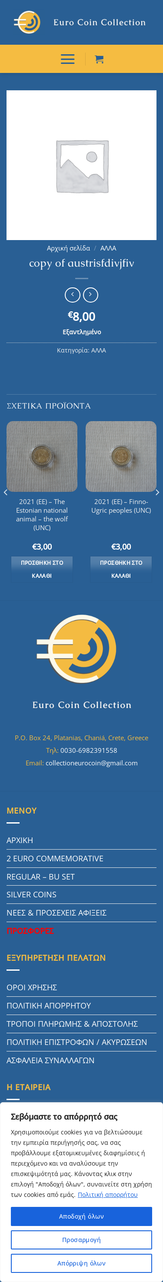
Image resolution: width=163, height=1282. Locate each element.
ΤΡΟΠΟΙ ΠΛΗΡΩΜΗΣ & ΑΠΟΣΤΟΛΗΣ (72, 1023)
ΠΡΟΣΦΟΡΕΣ (30, 931)
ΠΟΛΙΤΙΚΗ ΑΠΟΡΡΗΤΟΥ (49, 1005)
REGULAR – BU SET (41, 876)
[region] (81, 1192)
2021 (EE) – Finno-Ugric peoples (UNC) (121, 506)
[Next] (157, 510)
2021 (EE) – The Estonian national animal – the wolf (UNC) (42, 515)
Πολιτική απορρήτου (108, 1194)
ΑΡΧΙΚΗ (20, 840)
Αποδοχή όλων (81, 1216)
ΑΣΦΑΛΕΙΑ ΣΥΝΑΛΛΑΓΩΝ (51, 1060)
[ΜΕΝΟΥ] (68, 59)
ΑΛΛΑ (108, 248)
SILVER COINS (32, 894)
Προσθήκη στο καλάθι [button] (42, 569)
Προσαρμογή (81, 1240)
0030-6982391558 (88, 750)
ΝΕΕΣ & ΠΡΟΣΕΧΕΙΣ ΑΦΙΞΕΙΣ (56, 912)
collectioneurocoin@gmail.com (92, 762)
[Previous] (6, 510)
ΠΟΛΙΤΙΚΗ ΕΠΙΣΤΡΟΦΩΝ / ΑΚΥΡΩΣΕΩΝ (77, 1042)
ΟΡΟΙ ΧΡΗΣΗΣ (32, 987)
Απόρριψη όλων (81, 1263)
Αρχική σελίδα (68, 248)
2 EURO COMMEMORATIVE (55, 858)
